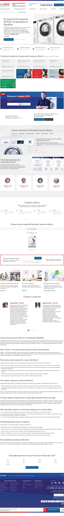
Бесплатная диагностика (39, 486)
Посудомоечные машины (19, 8)
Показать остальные (31, 467)
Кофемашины (2, 486)
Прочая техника (43, 8)
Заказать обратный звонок (49, 290)
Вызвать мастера (39, 119)
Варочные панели (13, 487)
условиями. (37, 262)
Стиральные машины (5, 8)
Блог (24, 486)
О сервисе (53, 8)
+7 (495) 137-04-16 (46, 5)
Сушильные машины (14, 484)
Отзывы (51, 133)
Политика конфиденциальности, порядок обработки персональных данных (33, 509)
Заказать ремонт (9, 39)
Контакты (62, 8)
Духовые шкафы (13, 486)
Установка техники (13, 489)
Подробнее (2, 290)
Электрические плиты (4, 487)
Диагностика (21, 133)
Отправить (38, 258)
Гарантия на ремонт (30, 133)
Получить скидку (25, 104)
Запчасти (38, 133)
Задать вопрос (48, 119)
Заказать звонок (59, 4)
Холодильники (32, 8)
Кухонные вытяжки (3, 489)
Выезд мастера (14, 133)
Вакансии (24, 487)
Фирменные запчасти (38, 484)
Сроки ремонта (45, 133)
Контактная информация (27, 484)
